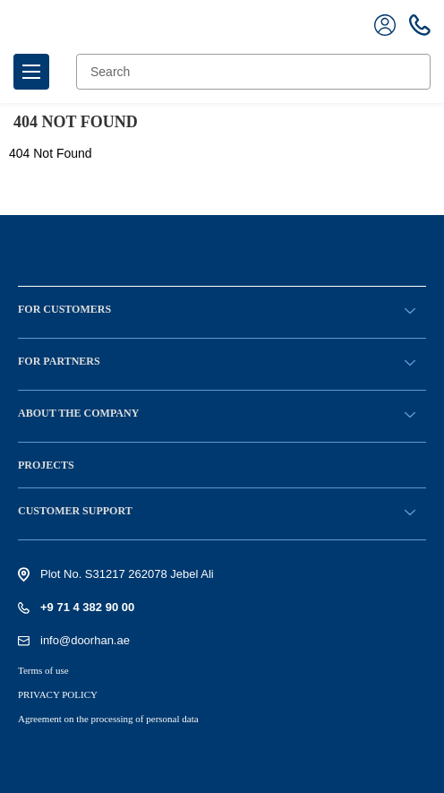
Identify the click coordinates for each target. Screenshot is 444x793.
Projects (46, 465)
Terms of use (43, 670)
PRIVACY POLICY (58, 694)
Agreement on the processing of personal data (108, 718)
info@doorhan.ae (85, 640)
